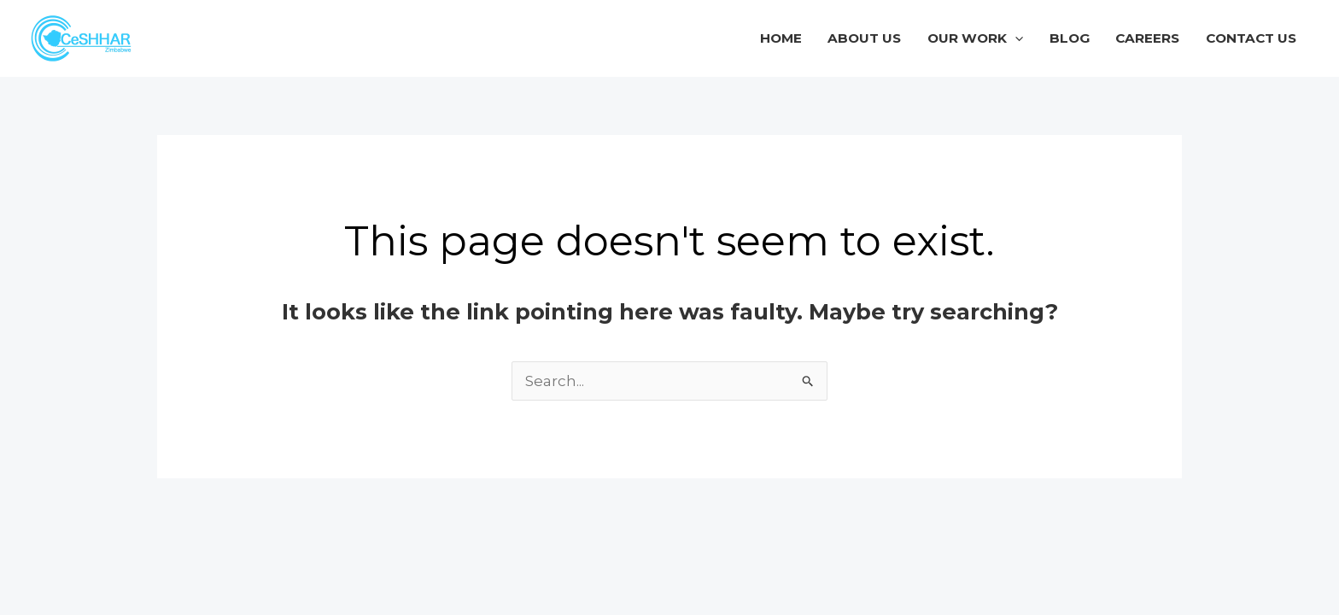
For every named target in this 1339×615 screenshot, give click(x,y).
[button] (1015, 38)
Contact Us (1251, 38)
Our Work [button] (975, 38)
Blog (1070, 38)
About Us (864, 38)
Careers (1147, 38)
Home (781, 38)
